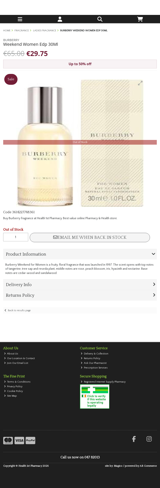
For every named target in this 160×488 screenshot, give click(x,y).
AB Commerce (148, 466)
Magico (118, 466)
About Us (11, 353)
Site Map (10, 395)
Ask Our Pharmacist (94, 363)
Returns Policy (90, 358)
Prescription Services (94, 367)
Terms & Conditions (17, 381)
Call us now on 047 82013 (80, 457)
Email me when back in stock (89, 237)
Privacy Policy (13, 386)
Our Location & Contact (19, 358)
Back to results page (19, 310)
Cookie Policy (13, 391)
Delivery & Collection (94, 353)
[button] (140, 83)
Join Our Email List (16, 363)
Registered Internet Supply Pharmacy (103, 381)
